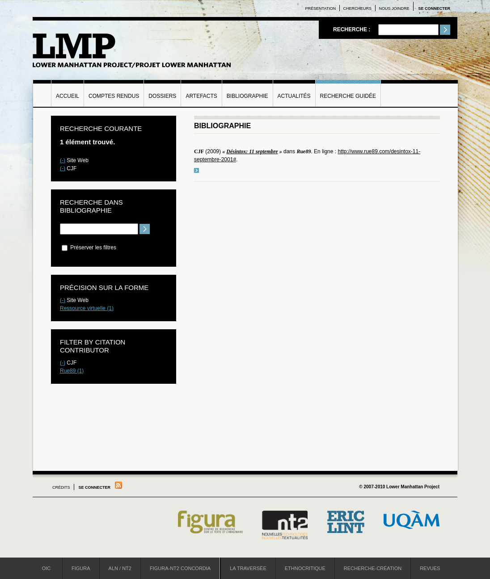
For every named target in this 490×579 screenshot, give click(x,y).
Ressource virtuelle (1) (87, 308)
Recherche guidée (348, 96)
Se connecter (434, 8)
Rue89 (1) (72, 371)
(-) (62, 160)
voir (196, 170)
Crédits (61, 487)
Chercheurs (357, 8)
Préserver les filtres (89, 247)
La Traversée (248, 568)
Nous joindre (394, 8)
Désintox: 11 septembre (252, 151)
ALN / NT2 (120, 568)
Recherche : (352, 29)
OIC (46, 568)
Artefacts (201, 96)
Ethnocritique (305, 568)
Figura (81, 568)
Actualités (294, 96)
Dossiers (162, 96)
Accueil (67, 96)
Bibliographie (247, 96)
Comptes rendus (114, 96)
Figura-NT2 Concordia (180, 568)
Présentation (320, 8)
